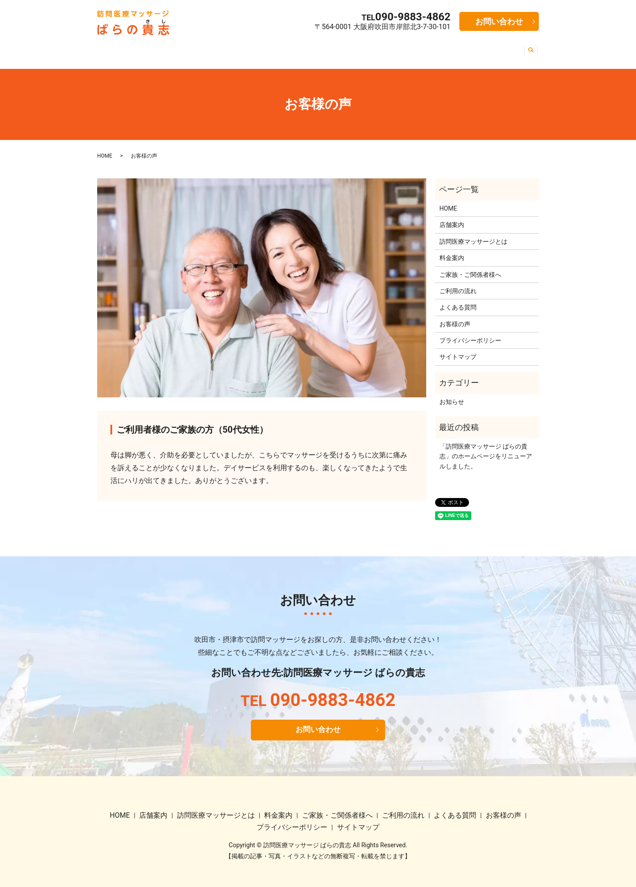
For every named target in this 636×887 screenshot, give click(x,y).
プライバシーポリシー (470, 333)
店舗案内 (145, 47)
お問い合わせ (499, 21)
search (529, 48)
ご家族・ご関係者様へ (321, 47)
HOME (113, 47)
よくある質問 (434, 47)
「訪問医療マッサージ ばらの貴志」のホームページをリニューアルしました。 (485, 449)
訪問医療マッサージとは (205, 47)
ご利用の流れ (385, 47)
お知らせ (451, 395)
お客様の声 (480, 47)
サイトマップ (458, 350)
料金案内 (265, 47)
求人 (512, 47)
